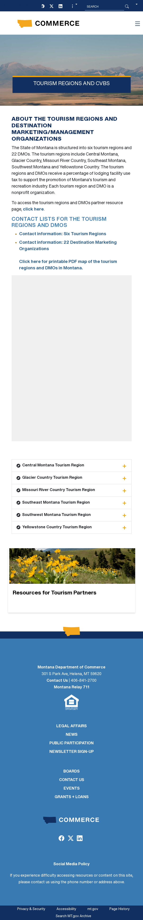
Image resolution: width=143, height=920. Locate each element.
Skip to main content (21, 5)
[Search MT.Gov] (104, 6)
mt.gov (92, 909)
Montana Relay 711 (71, 687)
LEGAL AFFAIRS (71, 726)
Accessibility (66, 909)
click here (33, 209)
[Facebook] (42, 6)
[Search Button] (127, 6)
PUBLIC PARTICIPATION (71, 743)
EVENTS (72, 789)
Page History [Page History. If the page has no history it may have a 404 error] (119, 909)
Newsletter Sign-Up (71, 752)
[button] (74, 6)
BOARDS (71, 771)
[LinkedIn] (60, 6)
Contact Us (57, 681)
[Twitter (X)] (51, 6)
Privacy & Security (31, 909)
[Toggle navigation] (137, 23)
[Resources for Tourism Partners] (71, 580)
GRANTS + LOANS (72, 797)
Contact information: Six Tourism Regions (62, 234)
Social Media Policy (71, 864)
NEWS (72, 735)
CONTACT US (71, 780)
